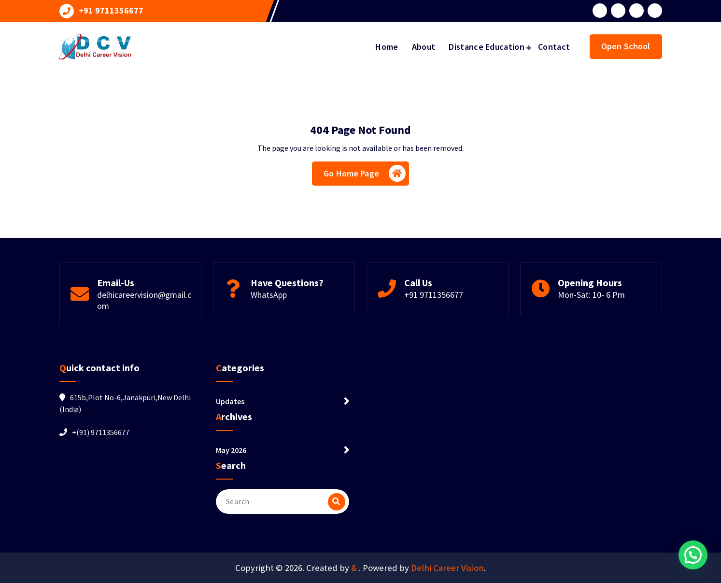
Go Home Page (365, 173)
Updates (230, 401)
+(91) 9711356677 (100, 432)
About (424, 46)
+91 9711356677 (111, 10)
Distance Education (486, 46)
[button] (693, 554)
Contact (554, 46)
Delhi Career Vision (447, 567)
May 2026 (231, 450)
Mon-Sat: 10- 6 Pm (591, 294)
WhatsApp (269, 294)
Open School (625, 46)
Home (386, 46)
